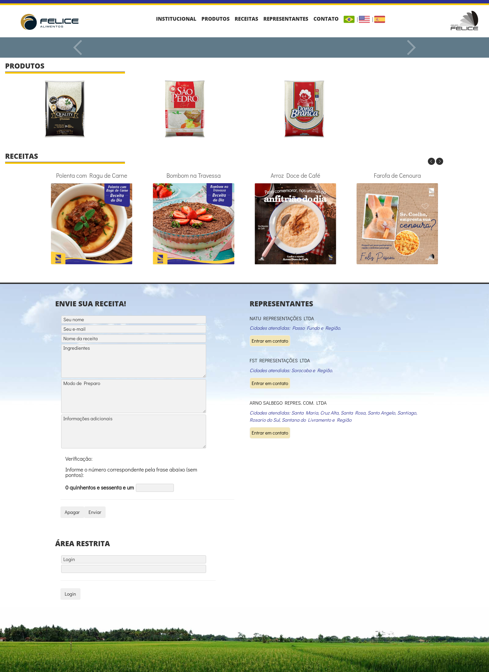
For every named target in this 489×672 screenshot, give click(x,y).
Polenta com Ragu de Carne (91, 218)
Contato (326, 19)
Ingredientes (133, 361)
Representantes (285, 19)
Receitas (246, 19)
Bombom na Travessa (193, 218)
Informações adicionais (133, 431)
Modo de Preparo (133, 396)
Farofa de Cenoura (397, 218)
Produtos (215, 19)
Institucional (176, 19)
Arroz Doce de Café (295, 218)
